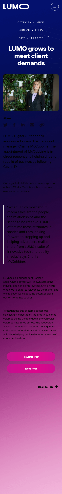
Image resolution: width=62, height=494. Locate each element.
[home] (16, 6)
